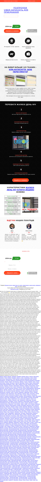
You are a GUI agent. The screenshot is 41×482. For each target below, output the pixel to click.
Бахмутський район (4, 428)
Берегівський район (13, 430)
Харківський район (8, 473)
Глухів (15, 404)
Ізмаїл (18, 415)
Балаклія (32, 401)
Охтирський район (23, 461)
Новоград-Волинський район (28, 459)
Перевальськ (22, 400)
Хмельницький (34, 425)
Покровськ (2, 413)
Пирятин (27, 383)
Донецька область (4, 440)
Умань (33, 415)
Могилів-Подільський (15, 402)
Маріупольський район (32, 455)
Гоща (25, 419)
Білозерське (19, 387)
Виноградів (38, 396)
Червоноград (17, 413)
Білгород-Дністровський (24, 407)
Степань (36, 422)
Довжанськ (35, 413)
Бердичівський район (33, 428)
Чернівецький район (31, 476)
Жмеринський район (34, 442)
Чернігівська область (4, 477)
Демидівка (29, 419)
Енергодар (5, 410)
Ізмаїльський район (7, 445)
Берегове (25, 397)
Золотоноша (23, 398)
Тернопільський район (15, 470)
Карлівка (28, 387)
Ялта (13, 414)
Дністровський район (25, 439)
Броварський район (27, 432)
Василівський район (12, 434)
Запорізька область (14, 443)
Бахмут (21, 414)
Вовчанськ (18, 390)
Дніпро (27, 480)
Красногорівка (36, 383)
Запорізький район (23, 443)
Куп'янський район (33, 452)
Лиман (9, 398)
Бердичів (30, 415)
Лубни (1, 409)
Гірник (5, 377)
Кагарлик (23, 376)
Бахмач (1, 390)
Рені (5, 390)
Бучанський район (36, 432)
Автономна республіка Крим (24, 427)
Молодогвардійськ (28, 396)
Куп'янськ (36, 401)
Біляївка (9, 377)
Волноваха (11, 396)
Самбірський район (16, 466)
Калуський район (23, 445)
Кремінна (7, 396)
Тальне (37, 381)
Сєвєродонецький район (5, 468)
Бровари (22, 415)
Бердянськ (34, 418)
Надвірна (31, 390)
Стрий (32, 410)
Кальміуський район (32, 445)
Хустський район (22, 474)
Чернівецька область (21, 476)
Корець (22, 421)
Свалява (29, 384)
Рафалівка (10, 422)
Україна (1, 481)
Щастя (27, 376)
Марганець (30, 406)
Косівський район (4, 451)
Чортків (32, 398)
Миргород (8, 406)
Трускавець (11, 401)
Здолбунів (6, 421)
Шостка (26, 415)
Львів (34, 480)
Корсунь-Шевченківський (28, 388)
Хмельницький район (4, 474)
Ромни (5, 407)
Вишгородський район (5, 435)
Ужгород (12, 418)
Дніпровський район (4, 439)
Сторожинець (27, 377)
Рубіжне (25, 411)
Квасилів (11, 421)
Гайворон (21, 381)
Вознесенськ (2, 406)
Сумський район (33, 469)
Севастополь (26, 426)
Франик (22, 423)
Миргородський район (36, 456)
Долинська (11, 388)
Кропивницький (17, 425)
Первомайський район (5, 462)
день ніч (11, 190)
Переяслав (20, 401)
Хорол (31, 377)
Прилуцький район (31, 464)
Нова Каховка (36, 407)
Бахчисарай (35, 397)
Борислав (7, 405)
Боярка (18, 404)
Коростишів (6, 397)
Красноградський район (23, 451)
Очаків (1, 384)
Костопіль (26, 421)
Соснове (32, 422)
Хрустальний (13, 417)
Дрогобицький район (21, 440)
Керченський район (4, 448)
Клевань (15, 421)
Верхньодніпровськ (7, 384)
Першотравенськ (3, 400)
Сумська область (25, 469)
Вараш (5, 411)
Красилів (13, 390)
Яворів (1, 376)
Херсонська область (17, 473)
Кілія (7, 393)
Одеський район (3, 461)
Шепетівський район (4, 478)
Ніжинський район (36, 457)
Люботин (29, 394)
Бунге (11, 387)
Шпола (1, 389)
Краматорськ (8, 423)
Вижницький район (31, 434)
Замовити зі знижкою (12, 30)
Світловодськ (36, 406)
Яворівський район (32, 478)
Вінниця (37, 426)
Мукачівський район (17, 457)
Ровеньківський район (25, 465)
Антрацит (36, 410)
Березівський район (22, 430)
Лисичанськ (7, 418)
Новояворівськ (13, 397)
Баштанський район (24, 428)
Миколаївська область (16, 456)
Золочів (37, 393)
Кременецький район (33, 451)
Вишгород (20, 393)
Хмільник (2, 398)
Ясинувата (2, 405)
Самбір (25, 404)
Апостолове (2, 383)
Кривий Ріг (11, 480)
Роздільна (2, 387)
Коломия (28, 410)
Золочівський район (14, 444)
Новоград (29, 414)
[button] (6, 226)
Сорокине (9, 407)
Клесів (18, 421)
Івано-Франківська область (24, 444)
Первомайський (3, 402)
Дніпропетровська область (15, 439)
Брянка (32, 409)
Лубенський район (21, 453)
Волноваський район (13, 436)
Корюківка (14, 377)
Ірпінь (32, 405)
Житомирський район (15, 442)
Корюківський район (33, 449)
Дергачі (36, 389)
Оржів (37, 421)
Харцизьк (12, 411)
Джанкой (13, 406)
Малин (5, 398)
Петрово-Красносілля (20, 380)
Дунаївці (7, 383)
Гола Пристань (16, 381)
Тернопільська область (5, 470)
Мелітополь (2, 423)
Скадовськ (10, 389)
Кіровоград (8, 415)
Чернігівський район (14, 477)
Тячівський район (34, 470)
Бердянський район (4, 430)
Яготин (7, 394)
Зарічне (1, 421)
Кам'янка (18, 379)
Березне (11, 419)
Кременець (21, 392)
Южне (21, 394)
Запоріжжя (15, 480)
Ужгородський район (4, 472)
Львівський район (22, 455)
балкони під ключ (8, 285)
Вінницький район (23, 435)
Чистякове (23, 413)
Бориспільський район (17, 432)
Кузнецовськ (13, 415)
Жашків (6, 381)
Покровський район (33, 462)
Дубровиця (37, 419)
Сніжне (19, 410)
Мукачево (17, 414)
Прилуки (21, 411)
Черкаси (9, 426)
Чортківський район (23, 477)
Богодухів (36, 387)
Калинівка (28, 389)
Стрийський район (17, 469)
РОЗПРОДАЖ (20, 8)
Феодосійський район (30, 472)
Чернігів (13, 426)
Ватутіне (32, 389)
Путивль (2, 385)
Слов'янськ (2, 419)
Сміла (6, 413)
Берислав (13, 380)
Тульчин (26, 381)
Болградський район (7, 432)
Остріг (15, 419)
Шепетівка (25, 406)
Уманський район (13, 472)
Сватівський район (34, 466)
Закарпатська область (5, 443)
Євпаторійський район (5, 442)
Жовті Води (5, 409)
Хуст (35, 398)
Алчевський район (35, 427)
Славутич (2, 396)
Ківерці (30, 383)
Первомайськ (11, 413)
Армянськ (17, 394)
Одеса (24, 480)
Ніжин (6, 414)
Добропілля (10, 404)
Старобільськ (3, 393)
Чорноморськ (28, 409)
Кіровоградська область (22, 448)
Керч (39, 422)
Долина (26, 390)
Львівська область (14, 455)
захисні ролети (32, 285)
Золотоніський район (4, 444)
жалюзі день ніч (15, 285)
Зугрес (14, 389)
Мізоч (30, 421)
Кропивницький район (24, 452)
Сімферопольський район (28, 468)
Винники (9, 376)
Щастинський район (23, 478)
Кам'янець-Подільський (28, 417)
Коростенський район (23, 449)
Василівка (37, 380)
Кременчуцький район (5, 452)
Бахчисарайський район (14, 428)
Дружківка (17, 411)
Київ (37, 480)
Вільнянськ (12, 383)
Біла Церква (14, 423)
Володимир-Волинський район (25, 436)
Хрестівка (34, 400)
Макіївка (2, 427)
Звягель (25, 414)
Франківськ (26, 423)
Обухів (8, 402)
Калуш (37, 411)
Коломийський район (4, 449)
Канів (22, 397)
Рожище (5, 376)
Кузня (8, 411)
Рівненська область (7, 465)
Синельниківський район (16, 468)
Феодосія (2, 414)
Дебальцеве (28, 400)
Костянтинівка (19, 417)
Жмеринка (37, 404)
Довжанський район (35, 439)
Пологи (31, 392)
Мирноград (37, 409)
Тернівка (10, 400)
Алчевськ (22, 418)
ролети (20, 285)
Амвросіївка (26, 392)
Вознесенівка (32, 385)
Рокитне (21, 422)
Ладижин (35, 392)
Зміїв (16, 384)
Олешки (25, 394)
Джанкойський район (31, 438)
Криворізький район (14, 452)
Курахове (8, 392)
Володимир (23, 405)
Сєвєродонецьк (27, 418)
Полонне (24, 393)
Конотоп (2, 417)
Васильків (29, 405)
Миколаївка (22, 383)
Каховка (19, 405)
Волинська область (4, 436)
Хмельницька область (36, 473)
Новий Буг (30, 381)
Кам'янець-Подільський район (15, 447)
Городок (37, 385)
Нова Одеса (36, 376)
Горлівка (2, 426)
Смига (28, 422)
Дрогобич (10, 414)
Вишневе (31, 402)
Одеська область (34, 460)
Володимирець (20, 419)
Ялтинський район (4, 480)
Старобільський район (8, 469)
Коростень (33, 411)
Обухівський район (26, 460)
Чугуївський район (32, 477)
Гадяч (15, 393)
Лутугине (20, 388)
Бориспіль (22, 409)
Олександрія (7, 417)
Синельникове (26, 401)
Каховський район (35, 447)
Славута (22, 402)
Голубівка (35, 402)
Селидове (30, 397)
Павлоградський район (32, 461)
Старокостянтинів (4, 404)
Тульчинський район (25, 470)
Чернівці (12, 425)
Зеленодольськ (9, 379)
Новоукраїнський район (16, 460)
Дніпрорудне (2, 392)
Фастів (31, 407)
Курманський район (4, 453)
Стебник (22, 390)
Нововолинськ (16, 409)
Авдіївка (33, 404)
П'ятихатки (8, 390)
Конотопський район (14, 449)
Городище (2, 381)
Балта (24, 389)
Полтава (17, 426)
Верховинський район (22, 434)
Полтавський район (22, 464)
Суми (5, 426)
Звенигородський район (33, 443)
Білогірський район (18, 431)
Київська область (12, 448)
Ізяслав (6, 388)
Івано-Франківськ (33, 423)
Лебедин (28, 398)
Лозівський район (13, 453)
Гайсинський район (36, 436)
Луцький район (6, 455)
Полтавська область (13, 464)
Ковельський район (32, 448)
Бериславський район (32, 430)
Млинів (33, 421)
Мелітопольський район (5, 456)
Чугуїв (29, 404)
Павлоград (17, 418)
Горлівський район (23, 438)
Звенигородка (19, 389)
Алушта (15, 401)
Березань (6, 385)
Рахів (31, 379)
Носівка (10, 381)
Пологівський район (4, 464)
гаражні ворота (26, 285)
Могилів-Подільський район (6, 457)
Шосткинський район (13, 478)
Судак (22, 377)
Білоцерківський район (27, 431)
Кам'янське (23, 425)
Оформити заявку (12, 272)
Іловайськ (27, 385)
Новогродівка (16, 385)
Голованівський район (13, 438)
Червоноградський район (32, 474)
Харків (31, 480)
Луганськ (6, 427)
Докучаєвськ (34, 394)
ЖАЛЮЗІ (30, 187)
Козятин (18, 397)
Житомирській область (25, 442)
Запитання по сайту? (14, 289)
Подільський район (24, 462)
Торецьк (17, 406)
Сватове (5, 389)
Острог (1, 422)
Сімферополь (32, 426)
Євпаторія (2, 418)
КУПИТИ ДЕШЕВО (25, 190)
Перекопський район (14, 462)
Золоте (14, 387)
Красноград (11, 393)
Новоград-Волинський (12, 410)
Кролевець (21, 396)
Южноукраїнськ (13, 405)
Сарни (24, 422)
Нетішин (26, 402)
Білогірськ (16, 388)
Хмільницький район (14, 474)
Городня (31, 376)
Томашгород (16, 422)
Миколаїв (16, 427)
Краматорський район (13, 451)
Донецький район (12, 440)
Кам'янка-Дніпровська (30, 380)
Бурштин (35, 379)
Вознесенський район (31, 435)
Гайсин (33, 396)
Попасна (2, 397)
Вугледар (11, 385)
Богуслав (25, 384)
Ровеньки (11, 409)
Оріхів (24, 387)
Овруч (13, 384)
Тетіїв (14, 379)
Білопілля (2, 388)
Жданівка (19, 376)
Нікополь (7, 419)
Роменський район (7, 466)
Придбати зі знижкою (20, 180)
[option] (12, 233)
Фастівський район (21, 472)
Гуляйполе (20, 384)
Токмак (22, 404)
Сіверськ (18, 377)
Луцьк (19, 423)
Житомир (29, 425)
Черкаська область (4, 476)
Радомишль (2, 380)
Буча (19, 398)
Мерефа (16, 396)
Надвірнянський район (27, 457)
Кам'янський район (26, 447)
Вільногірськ (12, 394)
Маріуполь (11, 427)
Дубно (33, 419)
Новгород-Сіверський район (16, 459)
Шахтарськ (23, 410)
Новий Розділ (14, 398)
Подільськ (36, 405)
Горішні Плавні (15, 407)
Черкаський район (13, 476)
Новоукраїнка (37, 388)
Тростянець (32, 393)
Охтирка (2, 407)
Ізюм (1, 410)
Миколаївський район (25, 456)
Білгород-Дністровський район (6, 431)
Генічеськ (16, 392)
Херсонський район (26, 473)
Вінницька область (14, 435)
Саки (18, 400)
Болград (36, 384)
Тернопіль (2, 425)
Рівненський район (16, 465)
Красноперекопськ (4, 401)
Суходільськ (2, 394)
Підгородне (7, 387)
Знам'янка (14, 400)
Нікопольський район (4, 459)
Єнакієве (35, 417)
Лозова (1, 411)
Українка (2, 377)
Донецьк (20, 480)
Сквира (31, 387)
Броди (28, 393)
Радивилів (5, 422)
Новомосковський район (5, 460)
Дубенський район (30, 440)
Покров (20, 406)
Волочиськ (35, 390)
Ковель (29, 411)
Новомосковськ (29, 413)
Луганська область (30, 453)
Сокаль (12, 392)
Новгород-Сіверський (24, 379)
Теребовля (14, 376)
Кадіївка (37, 415)
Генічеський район (4, 438)
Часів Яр (17, 383)
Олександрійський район (13, 461)
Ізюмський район (15, 445)
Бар (33, 384)
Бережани (22, 385)
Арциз (34, 381)
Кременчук (7, 425)
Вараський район (3, 434)
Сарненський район (25, 466)
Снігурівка (8, 380)
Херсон (21, 426)
